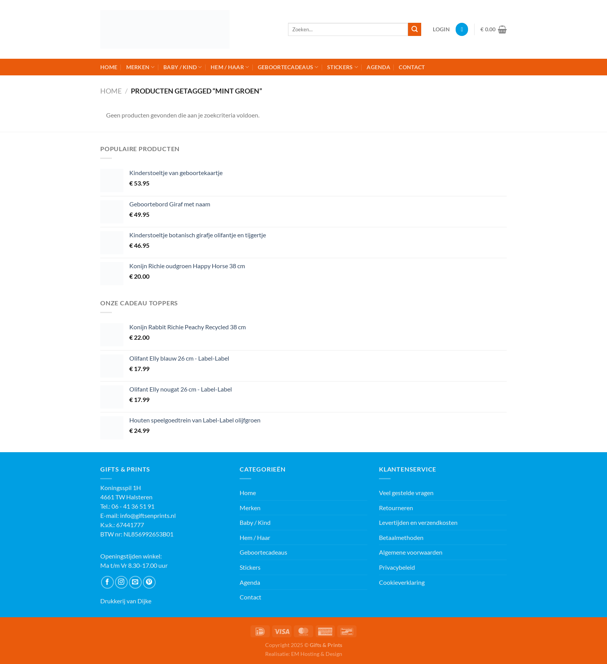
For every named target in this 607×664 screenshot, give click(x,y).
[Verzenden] (414, 29)
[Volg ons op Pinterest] (149, 582)
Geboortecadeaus (288, 67)
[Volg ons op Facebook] (107, 582)
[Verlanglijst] (462, 29)
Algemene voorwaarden (410, 552)
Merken (140, 67)
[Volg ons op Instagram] (121, 582)
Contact (412, 67)
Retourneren (396, 507)
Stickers (342, 67)
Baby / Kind (182, 67)
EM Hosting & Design (316, 653)
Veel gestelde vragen (406, 492)
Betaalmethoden (401, 537)
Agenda (378, 67)
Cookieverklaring (402, 582)
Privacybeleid (397, 567)
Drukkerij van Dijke (125, 600)
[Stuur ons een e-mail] (135, 582)
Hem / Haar (230, 67)
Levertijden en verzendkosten (418, 522)
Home (108, 67)
